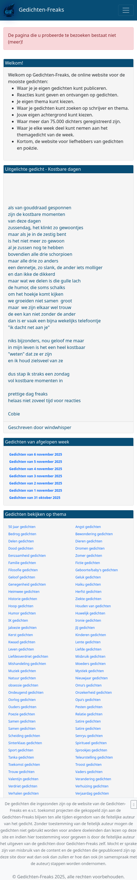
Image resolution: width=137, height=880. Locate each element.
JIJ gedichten (85, 627)
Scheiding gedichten (24, 735)
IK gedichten (18, 620)
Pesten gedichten (89, 707)
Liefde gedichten (88, 649)
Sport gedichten (20, 750)
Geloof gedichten (21, 577)
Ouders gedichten (22, 707)
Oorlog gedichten (22, 699)
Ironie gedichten (88, 620)
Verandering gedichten (93, 779)
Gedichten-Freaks (33, 10)
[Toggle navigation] (126, 10)
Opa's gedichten (88, 699)
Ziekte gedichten (88, 598)
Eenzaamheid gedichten (27, 555)
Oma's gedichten (88, 685)
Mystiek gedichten (89, 671)
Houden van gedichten (93, 606)
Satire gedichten (88, 721)
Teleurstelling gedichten (94, 757)
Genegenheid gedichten (27, 584)
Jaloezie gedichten (22, 627)
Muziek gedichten (22, 671)
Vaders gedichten (89, 771)
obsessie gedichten (23, 685)
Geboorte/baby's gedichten (96, 570)
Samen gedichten (21, 721)
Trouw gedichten (21, 771)
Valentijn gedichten (23, 779)
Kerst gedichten (20, 634)
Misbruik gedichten (90, 656)
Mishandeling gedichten (27, 663)
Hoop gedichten (20, 606)
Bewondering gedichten (94, 534)
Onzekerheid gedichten (93, 692)
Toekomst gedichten (24, 764)
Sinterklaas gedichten (25, 743)
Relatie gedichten (89, 714)
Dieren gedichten (88, 541)
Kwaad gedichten (21, 642)
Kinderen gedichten (90, 634)
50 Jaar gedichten (21, 526)
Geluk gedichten (88, 577)
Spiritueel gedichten (91, 743)
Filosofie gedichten (23, 570)
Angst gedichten (88, 526)
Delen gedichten (21, 541)
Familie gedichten (22, 562)
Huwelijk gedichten (90, 613)
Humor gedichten (22, 613)
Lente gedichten (88, 642)
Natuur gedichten (22, 678)
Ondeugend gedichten (26, 692)
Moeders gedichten (90, 663)
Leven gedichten (21, 649)
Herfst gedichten (88, 591)
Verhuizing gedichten (92, 786)
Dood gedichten (20, 548)
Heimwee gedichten (23, 591)
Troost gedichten (88, 764)
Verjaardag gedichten (92, 793)
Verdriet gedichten (22, 786)
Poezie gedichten (21, 714)
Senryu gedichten (89, 735)
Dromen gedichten (90, 548)
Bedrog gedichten (22, 534)
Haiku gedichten (88, 584)
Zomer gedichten (88, 555)
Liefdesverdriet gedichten (28, 656)
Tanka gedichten (21, 757)
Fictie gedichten (87, 562)
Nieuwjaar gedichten (91, 678)
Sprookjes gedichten (91, 750)
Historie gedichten (22, 598)
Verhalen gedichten (23, 793)
